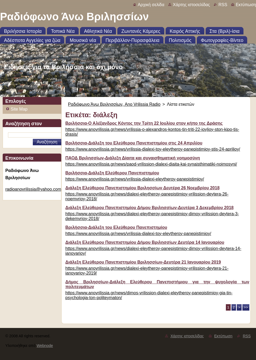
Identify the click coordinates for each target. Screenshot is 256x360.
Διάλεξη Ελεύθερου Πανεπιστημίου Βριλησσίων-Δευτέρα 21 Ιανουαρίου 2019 (143, 262)
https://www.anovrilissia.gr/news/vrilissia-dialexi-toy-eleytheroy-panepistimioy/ (138, 233)
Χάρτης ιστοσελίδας (191, 4)
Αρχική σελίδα (151, 4)
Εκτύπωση (246, 4)
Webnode (45, 345)
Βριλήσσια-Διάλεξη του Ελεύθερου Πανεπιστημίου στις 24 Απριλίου (133, 143)
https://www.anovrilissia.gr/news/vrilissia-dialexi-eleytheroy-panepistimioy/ (134, 179)
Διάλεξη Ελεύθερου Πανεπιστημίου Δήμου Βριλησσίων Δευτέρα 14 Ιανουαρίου (144, 242)
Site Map (19, 109)
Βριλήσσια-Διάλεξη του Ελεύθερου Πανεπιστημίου (116, 227)
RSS (222, 4)
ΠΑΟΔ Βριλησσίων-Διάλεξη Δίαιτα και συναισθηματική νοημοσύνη (132, 158)
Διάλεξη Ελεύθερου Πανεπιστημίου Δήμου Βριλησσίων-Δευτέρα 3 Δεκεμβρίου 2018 (149, 207)
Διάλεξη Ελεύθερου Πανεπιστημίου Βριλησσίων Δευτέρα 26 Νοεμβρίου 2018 (142, 188)
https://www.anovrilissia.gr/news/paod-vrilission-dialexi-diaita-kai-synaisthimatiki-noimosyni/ (151, 164)
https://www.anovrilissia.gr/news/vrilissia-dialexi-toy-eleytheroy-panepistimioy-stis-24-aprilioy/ (152, 149)
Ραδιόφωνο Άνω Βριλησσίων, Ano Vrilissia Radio (114, 104)
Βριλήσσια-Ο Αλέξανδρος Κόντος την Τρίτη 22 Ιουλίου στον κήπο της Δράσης (144, 123)
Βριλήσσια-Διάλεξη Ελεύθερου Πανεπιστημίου (112, 173)
